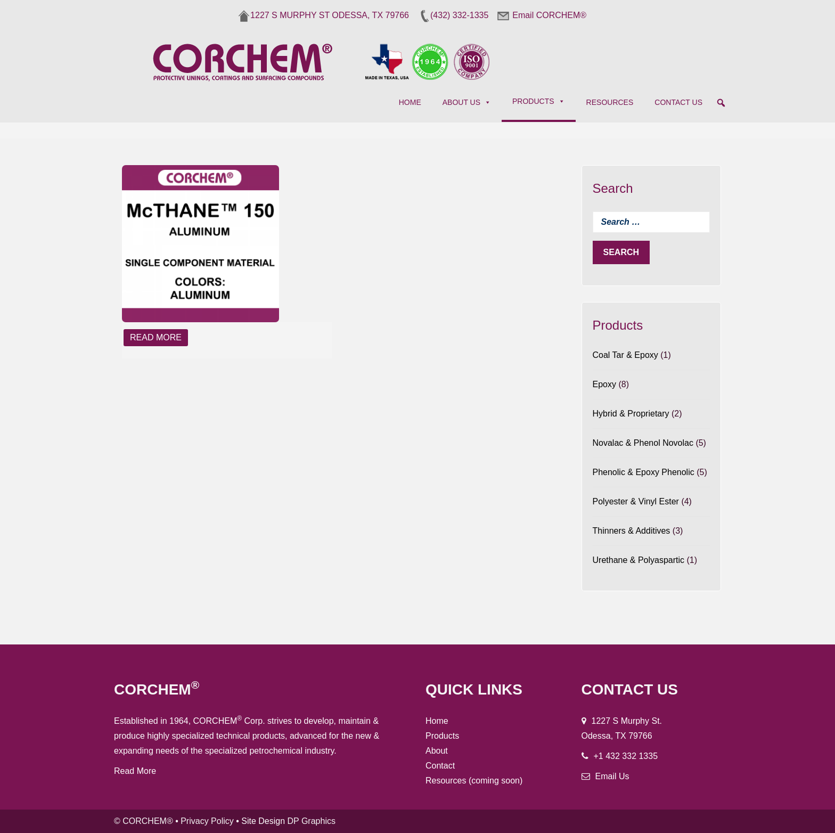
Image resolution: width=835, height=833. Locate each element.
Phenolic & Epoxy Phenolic (643, 472)
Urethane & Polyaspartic (639, 560)
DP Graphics (311, 821)
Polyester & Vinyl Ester (636, 501)
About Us (467, 102)
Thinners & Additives (631, 530)
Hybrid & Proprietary (631, 413)
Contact (440, 765)
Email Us (612, 776)
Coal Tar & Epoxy (625, 355)
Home (410, 102)
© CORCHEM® (143, 821)
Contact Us (678, 102)
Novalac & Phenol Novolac (643, 442)
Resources (610, 102)
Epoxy (604, 384)
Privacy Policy (207, 821)
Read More (156, 337)
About (436, 750)
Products (538, 101)
